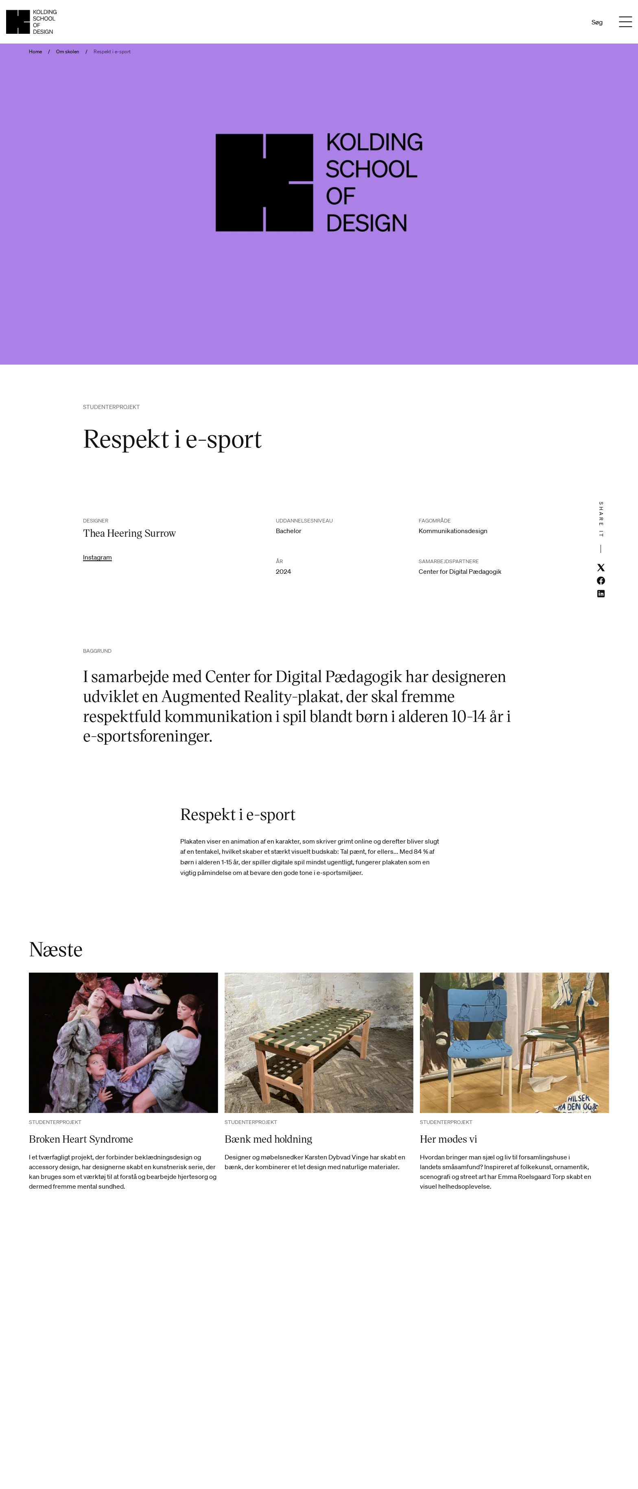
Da (560, 22)
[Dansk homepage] (31, 22)
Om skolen (67, 51)
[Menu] (625, 21)
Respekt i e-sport (112, 51)
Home (35, 51)
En (571, 22)
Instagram (97, 557)
